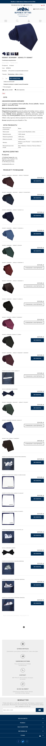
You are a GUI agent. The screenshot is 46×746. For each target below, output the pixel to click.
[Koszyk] (40, 21)
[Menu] (6, 21)
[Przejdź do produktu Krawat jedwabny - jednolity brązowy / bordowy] (23, 634)
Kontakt (22, 675)
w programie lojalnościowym (21, 70)
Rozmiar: (4, 74)
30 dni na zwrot (23, 689)
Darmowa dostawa (23, 661)
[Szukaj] (17, 21)
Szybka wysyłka (23, 648)
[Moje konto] (29, 21)
